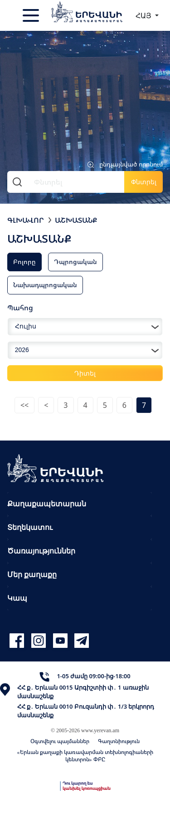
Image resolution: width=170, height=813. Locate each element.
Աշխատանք (76, 220)
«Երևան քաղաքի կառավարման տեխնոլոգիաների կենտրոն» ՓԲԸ (85, 755)
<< (24, 405)
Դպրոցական (75, 261)
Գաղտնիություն (119, 741)
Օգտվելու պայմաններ (59, 741)
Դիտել (85, 373)
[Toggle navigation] (31, 15)
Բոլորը (24, 261)
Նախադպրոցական (45, 284)
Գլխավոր (25, 220)
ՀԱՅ (144, 15)
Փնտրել (143, 181)
